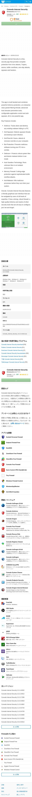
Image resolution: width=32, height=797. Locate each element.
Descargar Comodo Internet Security (12, 356)
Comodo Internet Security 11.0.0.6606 (12, 715)
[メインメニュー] (30, 1)
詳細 (2, 785)
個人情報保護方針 (22, 791)
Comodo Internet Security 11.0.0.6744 (12, 708)
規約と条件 (20, 785)
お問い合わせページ (17, 423)
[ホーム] (2, 6)
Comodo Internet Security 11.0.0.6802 (12, 704)
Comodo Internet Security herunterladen (13, 353)
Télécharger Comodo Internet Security (12, 362)
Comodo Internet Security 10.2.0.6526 (12, 718)
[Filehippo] (6, 1)
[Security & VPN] (13, 6)
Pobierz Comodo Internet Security (11, 347)
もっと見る (16, 726)
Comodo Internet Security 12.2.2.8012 (12, 694)
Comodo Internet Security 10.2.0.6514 (12, 722)
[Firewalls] (21, 6)
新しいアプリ (21, 794)
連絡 (2, 788)
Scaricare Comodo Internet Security (12, 350)
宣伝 (2, 791)
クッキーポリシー (22, 788)
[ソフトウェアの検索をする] (27, 1)
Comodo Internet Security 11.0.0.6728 (12, 711)
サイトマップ (5, 794)
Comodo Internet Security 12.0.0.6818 (12, 701)
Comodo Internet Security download (12, 344)
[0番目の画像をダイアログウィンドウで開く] (14, 220)
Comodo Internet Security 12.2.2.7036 (12, 697)
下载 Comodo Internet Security (10, 359)
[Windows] (6, 6)
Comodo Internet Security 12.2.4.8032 (12, 690)
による (11, 14)
